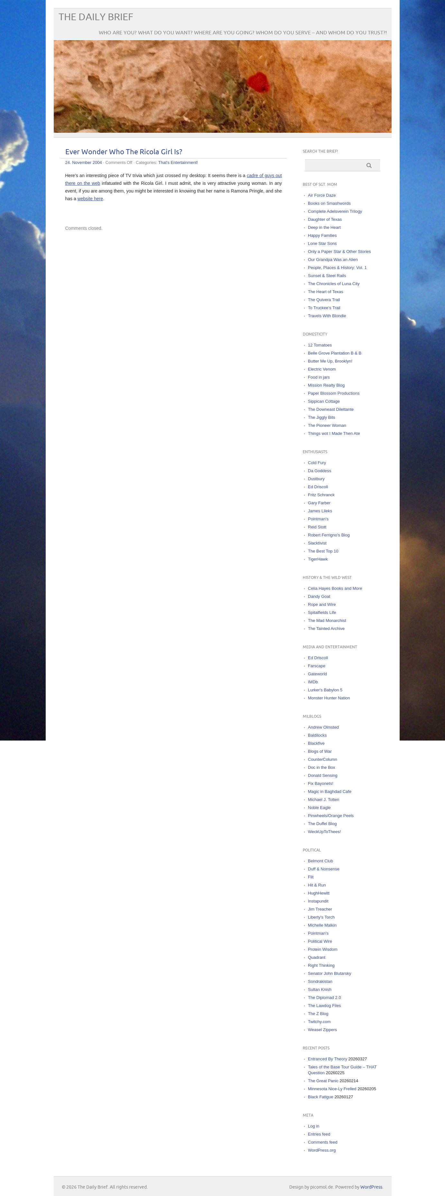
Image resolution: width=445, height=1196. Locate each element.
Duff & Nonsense (323, 869)
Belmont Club (320, 861)
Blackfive (316, 743)
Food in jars (319, 377)
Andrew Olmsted (323, 727)
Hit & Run (317, 885)
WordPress (371, 1187)
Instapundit (318, 901)
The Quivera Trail (324, 299)
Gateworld (317, 673)
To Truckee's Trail (324, 307)
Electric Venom (322, 369)
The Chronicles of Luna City (333, 283)
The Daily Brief (96, 17)
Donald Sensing (323, 775)
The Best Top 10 (323, 551)
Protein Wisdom (323, 949)
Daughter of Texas (325, 219)
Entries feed (319, 1134)
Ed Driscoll (318, 486)
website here (90, 198)
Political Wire (320, 941)
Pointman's (318, 519)
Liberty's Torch (321, 917)
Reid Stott (317, 527)
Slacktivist (317, 543)
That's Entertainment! (178, 162)
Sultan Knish (319, 989)
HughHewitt (318, 893)
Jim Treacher (320, 909)
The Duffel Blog (322, 823)
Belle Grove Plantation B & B (334, 353)
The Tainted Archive (326, 628)
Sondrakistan (320, 981)
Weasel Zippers (322, 1029)
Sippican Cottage (324, 401)
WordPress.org (322, 1150)
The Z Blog (318, 1013)
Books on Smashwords (329, 203)
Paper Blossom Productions (333, 393)
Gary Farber (319, 502)
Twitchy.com (319, 1021)
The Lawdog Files (324, 1005)
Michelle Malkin (322, 925)
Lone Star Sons (322, 243)
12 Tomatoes (320, 345)
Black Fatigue (320, 1096)
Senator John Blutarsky (329, 973)
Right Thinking (321, 965)
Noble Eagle (319, 807)
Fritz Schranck (321, 494)
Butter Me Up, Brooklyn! (330, 361)
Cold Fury (317, 462)
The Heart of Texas (325, 291)
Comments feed (323, 1142)
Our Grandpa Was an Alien (333, 259)
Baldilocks (317, 735)
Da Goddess (319, 470)
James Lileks (320, 510)
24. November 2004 (83, 162)
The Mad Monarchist (327, 620)
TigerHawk (318, 559)
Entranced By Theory (327, 1059)
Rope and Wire (322, 604)
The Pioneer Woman (327, 425)
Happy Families (322, 235)
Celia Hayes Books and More (335, 588)
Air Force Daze (322, 195)
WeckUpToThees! (324, 831)
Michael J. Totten (323, 799)
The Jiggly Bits (321, 417)
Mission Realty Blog (326, 385)
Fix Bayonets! (320, 783)
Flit (310, 877)
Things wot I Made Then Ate (334, 433)
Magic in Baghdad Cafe (329, 791)
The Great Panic (323, 1080)
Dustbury (316, 478)
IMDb (313, 681)
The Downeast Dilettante (331, 409)
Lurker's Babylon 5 (325, 690)
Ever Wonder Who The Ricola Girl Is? (123, 152)
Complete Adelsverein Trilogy (335, 211)
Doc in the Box (321, 767)
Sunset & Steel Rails (327, 275)
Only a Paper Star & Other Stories (339, 251)
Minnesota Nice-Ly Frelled (332, 1088)
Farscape (316, 665)
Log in (313, 1126)
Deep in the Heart (324, 227)
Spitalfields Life (322, 612)
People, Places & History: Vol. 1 (337, 267)
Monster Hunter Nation (329, 698)
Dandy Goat (319, 596)
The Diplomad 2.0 (324, 997)
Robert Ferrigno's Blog (329, 535)
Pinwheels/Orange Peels (331, 815)
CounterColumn (322, 759)
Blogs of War (320, 751)
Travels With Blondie (327, 315)
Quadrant (316, 957)
